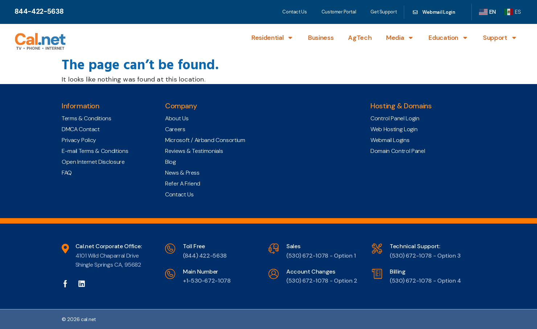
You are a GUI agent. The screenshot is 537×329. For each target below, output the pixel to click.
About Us (176, 118)
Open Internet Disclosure (93, 162)
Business (320, 37)
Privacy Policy (79, 140)
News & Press (182, 172)
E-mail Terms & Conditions (95, 151)
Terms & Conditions (86, 118)
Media (400, 38)
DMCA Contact (81, 129)
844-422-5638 (39, 11)
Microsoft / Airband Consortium (205, 140)
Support (500, 38)
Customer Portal (338, 12)
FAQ (67, 172)
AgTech (360, 37)
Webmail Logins (389, 140)
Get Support (383, 12)
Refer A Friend (182, 183)
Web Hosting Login (393, 129)
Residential (272, 38)
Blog (170, 162)
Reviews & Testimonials (194, 151)
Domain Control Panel (397, 151)
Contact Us (294, 12)
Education (448, 38)
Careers (175, 129)
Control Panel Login (394, 118)
